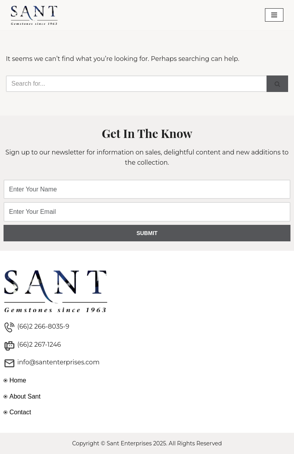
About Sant (24, 396)
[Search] (136, 83)
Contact (20, 412)
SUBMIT (147, 233)
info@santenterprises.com (58, 362)
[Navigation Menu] (274, 15)
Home (17, 380)
